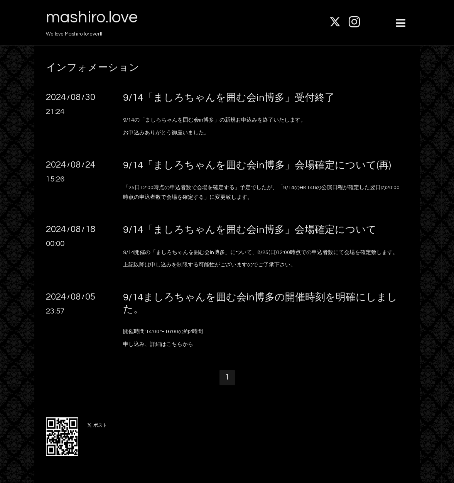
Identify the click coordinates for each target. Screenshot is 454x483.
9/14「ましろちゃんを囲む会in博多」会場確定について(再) (257, 165)
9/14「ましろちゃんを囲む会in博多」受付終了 (229, 98)
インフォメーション (92, 68)
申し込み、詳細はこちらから (158, 344)
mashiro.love (92, 17)
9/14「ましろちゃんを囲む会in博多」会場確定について (249, 230)
